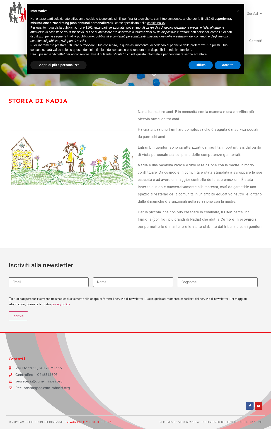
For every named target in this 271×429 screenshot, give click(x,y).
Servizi (254, 14)
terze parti (101, 27)
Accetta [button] (227, 65)
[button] (238, 11)
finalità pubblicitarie (80, 36)
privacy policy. (60, 304)
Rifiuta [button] (201, 65)
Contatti (255, 41)
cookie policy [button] (156, 23)
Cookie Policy (99, 422)
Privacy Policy (76, 422)
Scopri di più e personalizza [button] (58, 65)
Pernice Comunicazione (243, 422)
